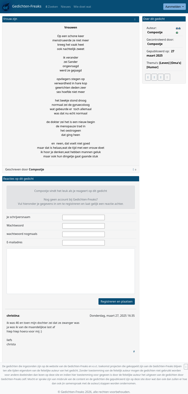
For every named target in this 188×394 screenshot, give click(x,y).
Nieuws (66, 7)
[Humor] (152, 67)
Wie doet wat (82, 7)
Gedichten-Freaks (21, 6)
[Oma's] (175, 63)
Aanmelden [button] (173, 7)
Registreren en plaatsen (116, 301)
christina (13, 316)
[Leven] (164, 63)
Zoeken (52, 7)
